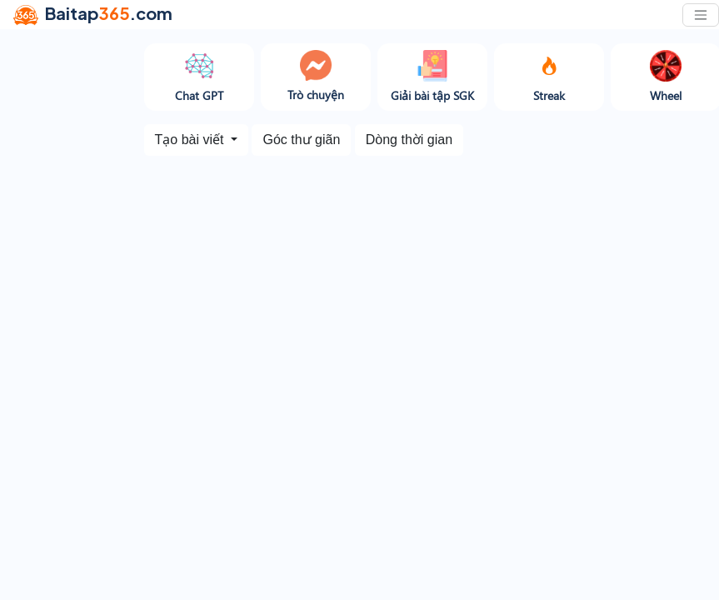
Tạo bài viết (191, 139)
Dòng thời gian (409, 139)
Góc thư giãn (301, 139)
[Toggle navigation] (700, 15)
